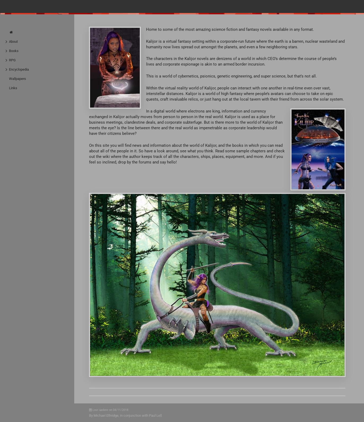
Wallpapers (17, 79)
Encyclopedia (19, 69)
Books (14, 51)
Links (13, 88)
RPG (12, 60)
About (13, 42)
